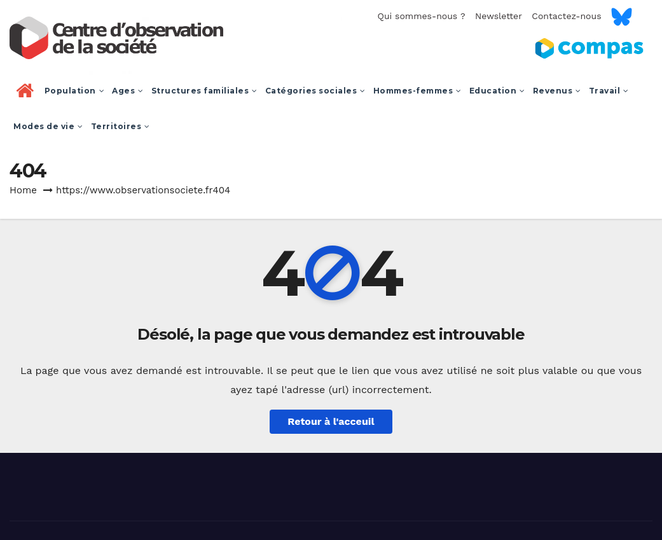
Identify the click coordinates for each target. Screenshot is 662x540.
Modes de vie (48, 126)
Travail (609, 90)
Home (23, 190)
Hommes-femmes (417, 90)
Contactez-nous (566, 16)
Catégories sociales (315, 90)
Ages (128, 90)
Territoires (120, 126)
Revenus (557, 90)
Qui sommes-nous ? (421, 16)
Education (497, 90)
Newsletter (498, 16)
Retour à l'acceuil (330, 421)
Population (75, 90)
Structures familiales (204, 90)
